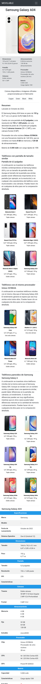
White (30, 99)
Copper (11, 99)
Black (24, 99)
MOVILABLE (8, 3)
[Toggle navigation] (36, 3)
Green (18, 99)
